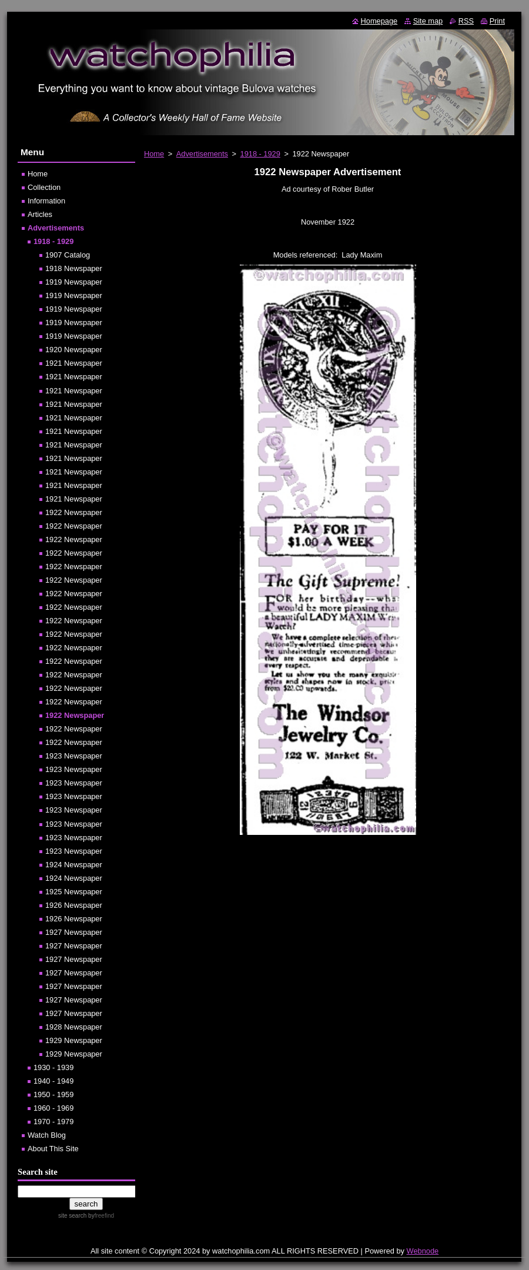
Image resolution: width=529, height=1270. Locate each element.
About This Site (53, 1148)
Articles (40, 214)
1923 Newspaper (73, 755)
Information (46, 200)
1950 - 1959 (53, 1094)
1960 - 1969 (53, 1108)
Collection (44, 187)
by (100, 1215)
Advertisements (202, 153)
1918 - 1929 (260, 153)
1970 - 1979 (53, 1121)
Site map (428, 20)
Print (497, 20)
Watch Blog (47, 1135)
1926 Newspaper (73, 905)
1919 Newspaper (73, 282)
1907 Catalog (67, 254)
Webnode (423, 1250)
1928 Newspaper (73, 1026)
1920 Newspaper (73, 349)
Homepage (379, 20)
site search (72, 1215)
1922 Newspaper (73, 512)
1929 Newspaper (73, 1040)
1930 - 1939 (53, 1067)
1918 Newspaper (73, 268)
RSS (466, 20)
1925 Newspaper (73, 891)
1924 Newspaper (73, 864)
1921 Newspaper (73, 363)
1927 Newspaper (73, 932)
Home (154, 153)
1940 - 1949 (53, 1081)
